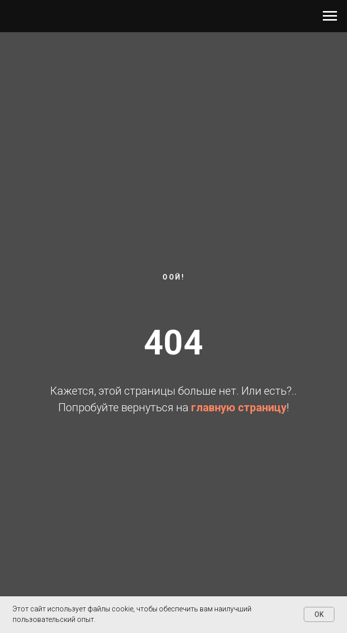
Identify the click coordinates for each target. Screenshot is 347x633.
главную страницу (239, 407)
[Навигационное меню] (330, 16)
